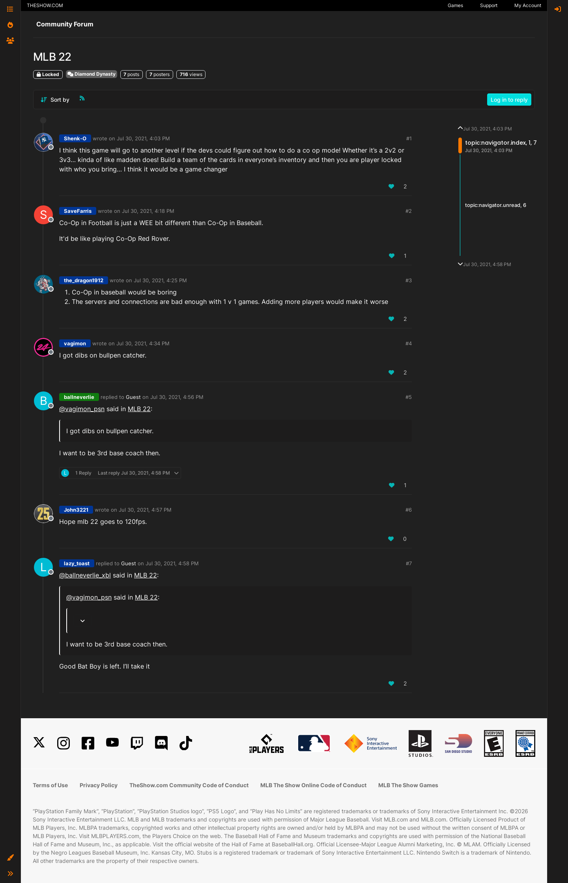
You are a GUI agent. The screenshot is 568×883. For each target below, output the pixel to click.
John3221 (76, 510)
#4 (408, 343)
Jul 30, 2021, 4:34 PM (143, 343)
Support (488, 5)
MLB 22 (139, 409)
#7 (409, 563)
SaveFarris (78, 211)
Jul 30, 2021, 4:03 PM (143, 138)
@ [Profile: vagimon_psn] (82, 409)
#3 (408, 280)
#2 (408, 211)
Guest (133, 397)
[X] (39, 743)
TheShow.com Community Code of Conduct (188, 785)
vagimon (75, 343)
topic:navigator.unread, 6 (495, 205)
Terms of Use (50, 785)
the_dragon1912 (83, 280)
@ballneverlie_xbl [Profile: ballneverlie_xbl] (85, 575)
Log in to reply (509, 99)
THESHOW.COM (45, 5)
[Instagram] (63, 743)
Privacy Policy (99, 785)
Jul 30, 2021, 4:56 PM (177, 397)
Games (455, 5)
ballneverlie (79, 397)
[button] (10, 857)
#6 (408, 510)
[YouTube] (112, 743)
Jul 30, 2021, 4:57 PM (145, 510)
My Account (527, 5)
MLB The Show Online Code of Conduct (313, 785)
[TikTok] (185, 743)
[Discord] (161, 743)
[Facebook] (88, 743)
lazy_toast (77, 563)
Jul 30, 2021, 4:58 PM (172, 563)
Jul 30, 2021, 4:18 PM (148, 211)
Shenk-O (75, 138)
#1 (409, 138)
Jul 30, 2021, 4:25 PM (160, 280)
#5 (408, 397)
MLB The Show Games (408, 785)
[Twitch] (137, 743)
